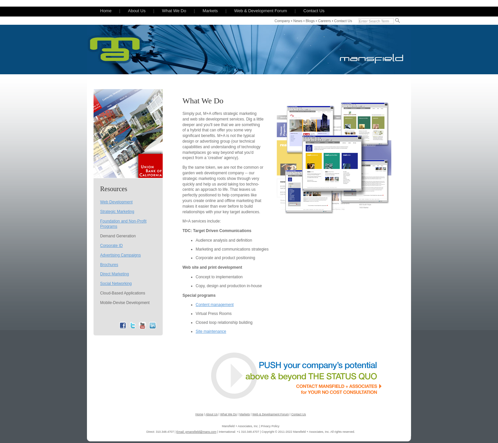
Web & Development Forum (260, 10)
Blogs (310, 21)
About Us (136, 10)
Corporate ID (111, 245)
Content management (215, 304)
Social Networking (116, 283)
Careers (324, 21)
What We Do (174, 10)
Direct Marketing (114, 274)
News (298, 21)
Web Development (116, 202)
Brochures (109, 264)
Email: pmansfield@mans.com (196, 431)
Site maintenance (211, 331)
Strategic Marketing (117, 211)
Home (106, 10)
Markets (210, 10)
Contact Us (313, 10)
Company (282, 21)
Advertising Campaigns (120, 255)
